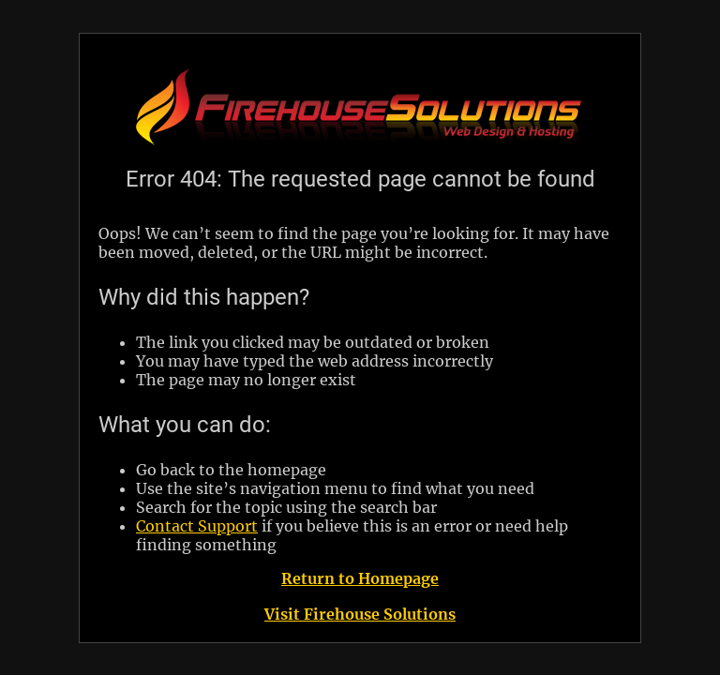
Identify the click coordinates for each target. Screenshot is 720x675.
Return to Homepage (360, 578)
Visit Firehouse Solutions (360, 614)
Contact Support (197, 526)
